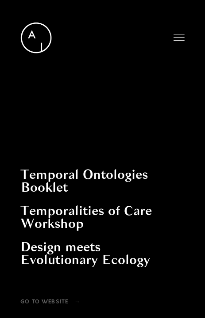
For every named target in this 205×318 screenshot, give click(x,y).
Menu (179, 37)
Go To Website (44, 302)
